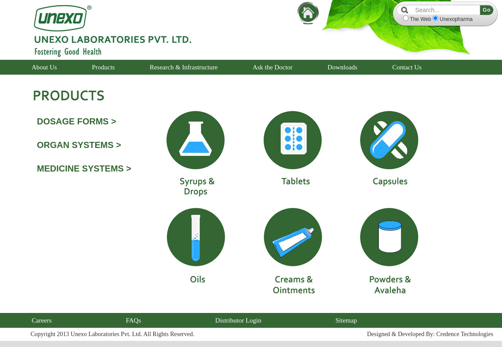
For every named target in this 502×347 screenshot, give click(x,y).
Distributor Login (238, 320)
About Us (44, 67)
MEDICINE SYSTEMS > (84, 168)
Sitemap (346, 320)
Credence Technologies (464, 334)
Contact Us (407, 67)
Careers (42, 320)
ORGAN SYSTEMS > (79, 145)
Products (103, 67)
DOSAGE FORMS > (77, 121)
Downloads (342, 67)
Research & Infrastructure (184, 67)
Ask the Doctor (273, 67)
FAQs (133, 320)
